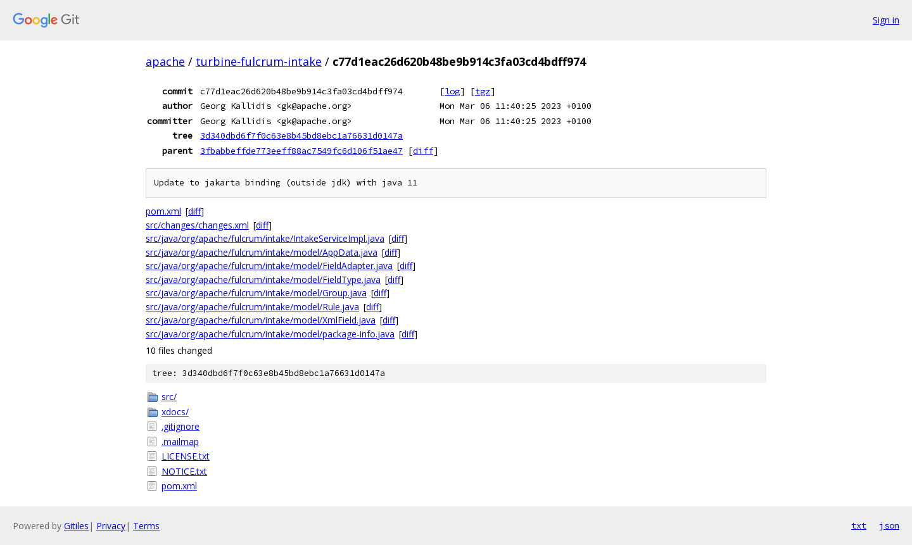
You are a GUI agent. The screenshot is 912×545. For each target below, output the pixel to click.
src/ (169, 397)
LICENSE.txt (186, 456)
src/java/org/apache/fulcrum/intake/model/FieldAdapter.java (269, 266)
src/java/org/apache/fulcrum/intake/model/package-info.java (270, 334)
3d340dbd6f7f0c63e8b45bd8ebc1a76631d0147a (301, 135)
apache (165, 61)
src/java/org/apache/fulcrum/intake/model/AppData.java (261, 252)
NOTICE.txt (184, 471)
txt (858, 525)
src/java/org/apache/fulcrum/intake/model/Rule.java (252, 307)
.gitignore (181, 426)
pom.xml (163, 211)
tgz (482, 91)
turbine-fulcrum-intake (259, 61)
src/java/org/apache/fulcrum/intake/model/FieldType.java (263, 279)
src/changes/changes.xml (197, 225)
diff (423, 150)
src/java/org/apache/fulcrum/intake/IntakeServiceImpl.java (265, 238)
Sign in (886, 20)
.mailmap (180, 441)
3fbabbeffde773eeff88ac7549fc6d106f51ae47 (301, 150)
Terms (146, 526)
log (452, 91)
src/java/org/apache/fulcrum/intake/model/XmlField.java (261, 320)
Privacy (110, 526)
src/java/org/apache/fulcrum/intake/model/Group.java (256, 293)
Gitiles (76, 526)
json (889, 525)
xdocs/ (175, 412)
